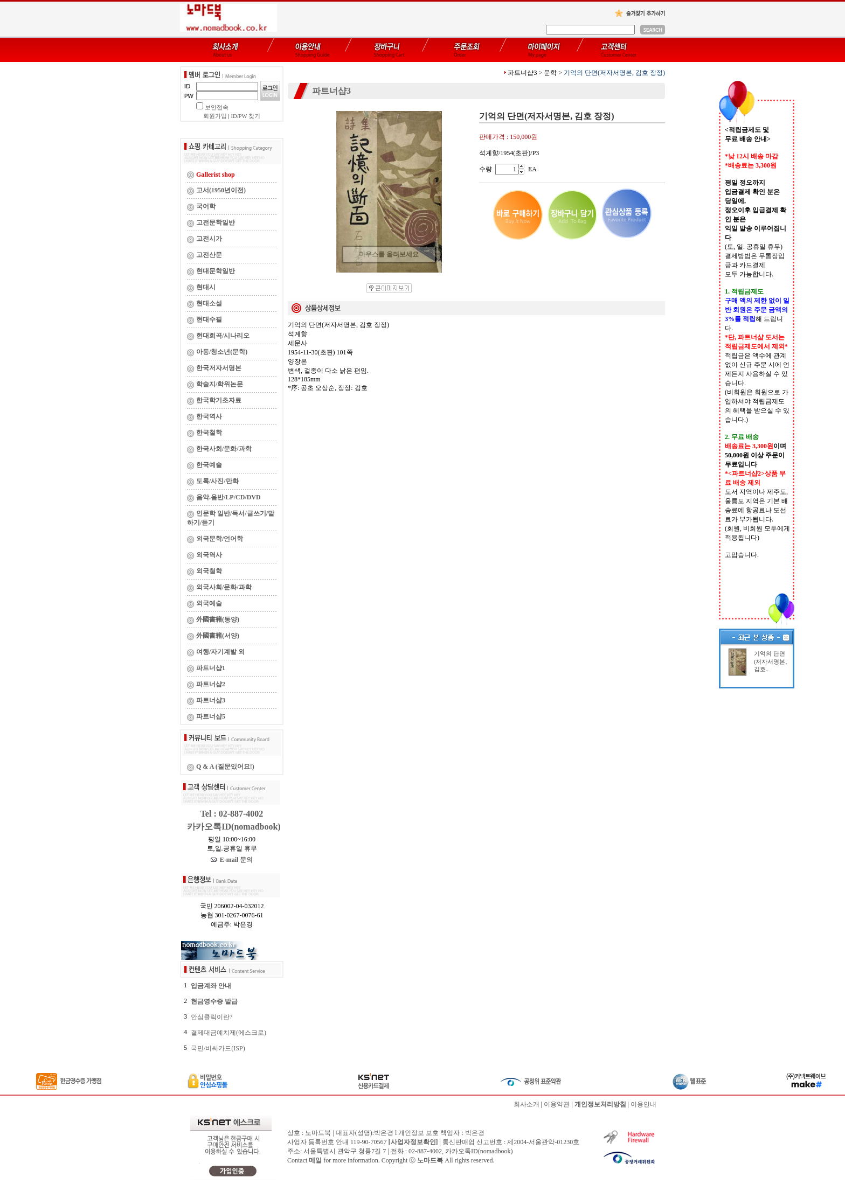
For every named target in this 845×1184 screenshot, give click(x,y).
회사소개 (526, 1104)
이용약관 (557, 1104)
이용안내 (643, 1104)
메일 (315, 1160)
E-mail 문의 (232, 859)
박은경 (474, 1133)
